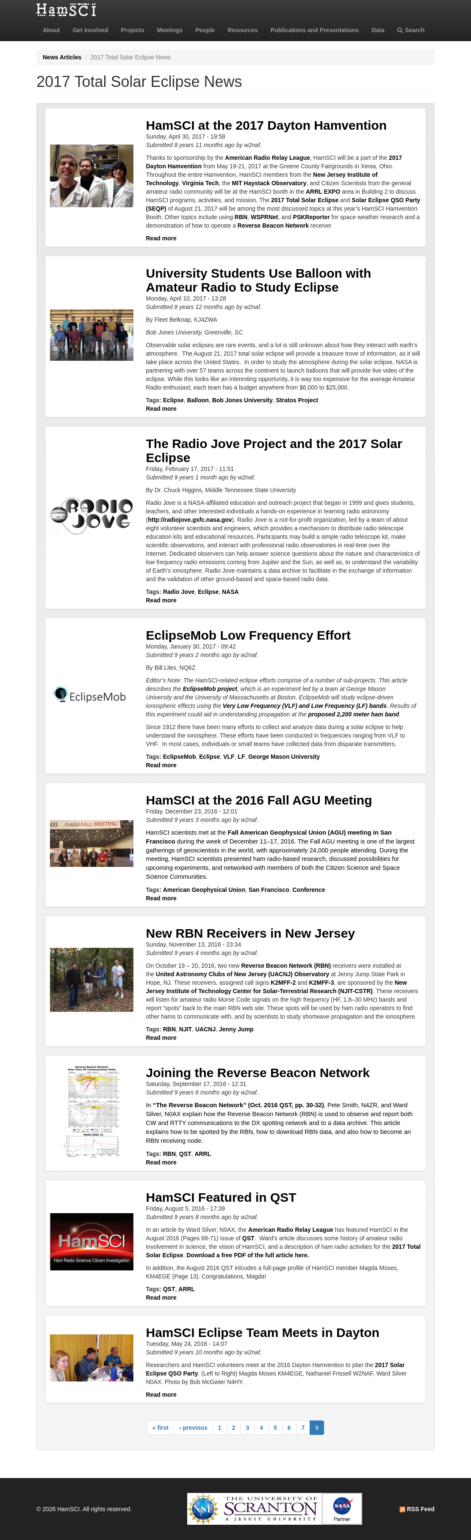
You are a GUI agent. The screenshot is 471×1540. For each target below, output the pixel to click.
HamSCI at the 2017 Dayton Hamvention (266, 125)
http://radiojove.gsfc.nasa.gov (190, 519)
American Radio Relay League (267, 157)
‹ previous (193, 1427)
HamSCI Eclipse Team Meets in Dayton (263, 1332)
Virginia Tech (200, 183)
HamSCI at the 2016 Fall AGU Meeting (259, 800)
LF (241, 756)
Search (411, 30)
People (205, 30)
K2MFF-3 (321, 982)
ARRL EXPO (323, 191)
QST (185, 1153)
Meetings (170, 30)
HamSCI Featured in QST (221, 1197)
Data (377, 30)
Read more (161, 238)
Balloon (198, 400)
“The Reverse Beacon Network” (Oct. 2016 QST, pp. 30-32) (238, 1105)
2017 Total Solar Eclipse (304, 200)
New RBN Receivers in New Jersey (250, 933)
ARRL (202, 1153)
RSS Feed (417, 1509)
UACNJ (205, 1029)
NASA (230, 591)
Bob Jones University (242, 400)
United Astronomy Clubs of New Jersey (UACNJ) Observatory (242, 974)
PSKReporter (311, 217)
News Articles (62, 57)
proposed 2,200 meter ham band (353, 714)
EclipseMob (179, 756)
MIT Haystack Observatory (269, 183)
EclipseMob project (210, 688)
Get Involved (90, 30)
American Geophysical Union (204, 889)
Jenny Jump (236, 1029)
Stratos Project (297, 400)
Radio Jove (179, 591)
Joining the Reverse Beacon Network (258, 1073)
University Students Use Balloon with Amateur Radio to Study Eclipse (258, 280)
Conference (308, 889)
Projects (132, 30)
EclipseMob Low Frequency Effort (248, 635)
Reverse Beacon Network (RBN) (286, 965)
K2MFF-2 (283, 982)
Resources (242, 30)
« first (160, 1427)
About (51, 30)
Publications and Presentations (315, 30)
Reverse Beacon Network (273, 225)
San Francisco (269, 889)
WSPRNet (264, 217)
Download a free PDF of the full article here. (247, 1255)
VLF (228, 756)
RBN (241, 217)
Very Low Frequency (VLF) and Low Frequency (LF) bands (305, 705)
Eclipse (173, 400)
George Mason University (284, 756)
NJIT (185, 1029)
